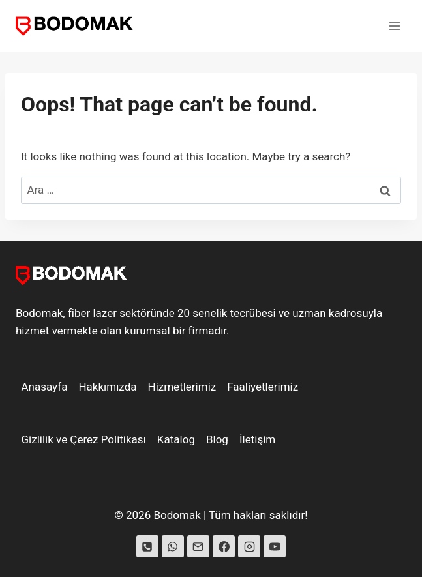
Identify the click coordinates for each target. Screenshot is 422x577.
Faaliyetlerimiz (262, 386)
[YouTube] (275, 546)
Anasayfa (45, 386)
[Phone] (147, 546)
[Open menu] (394, 26)
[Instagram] (249, 546)
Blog (217, 439)
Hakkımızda (107, 386)
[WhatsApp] (173, 546)
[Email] (198, 546)
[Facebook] (224, 546)
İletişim (257, 439)
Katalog (176, 439)
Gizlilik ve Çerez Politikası (84, 439)
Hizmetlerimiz (182, 386)
